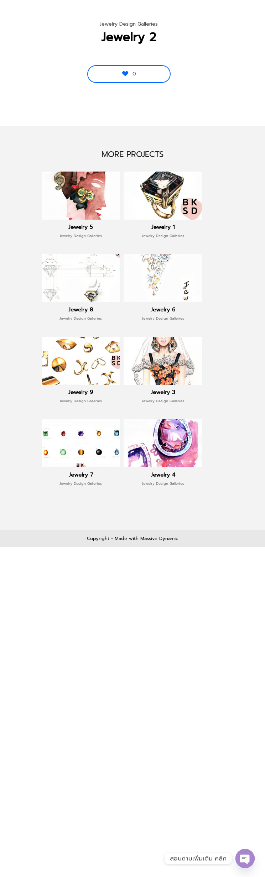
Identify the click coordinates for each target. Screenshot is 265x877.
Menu (244, 14)
